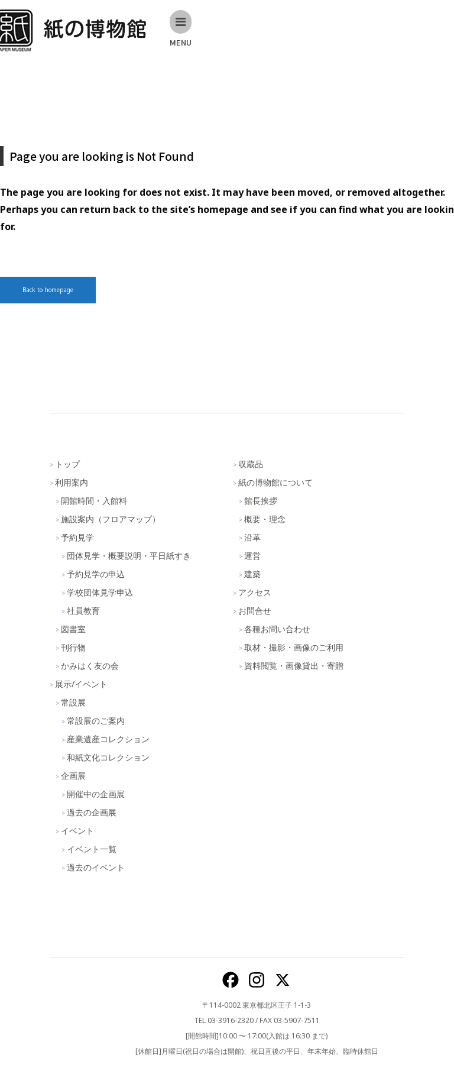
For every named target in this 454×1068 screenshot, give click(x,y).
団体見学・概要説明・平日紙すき (129, 555)
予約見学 (77, 537)
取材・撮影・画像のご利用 (293, 647)
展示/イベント (81, 684)
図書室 (73, 629)
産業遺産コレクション (108, 739)
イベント (77, 830)
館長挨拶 (260, 500)
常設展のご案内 (96, 720)
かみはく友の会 (90, 665)
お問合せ (254, 610)
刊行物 (73, 647)
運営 (252, 555)
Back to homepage (47, 290)
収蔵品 (250, 464)
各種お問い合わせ (277, 629)
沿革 (252, 537)
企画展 (73, 775)
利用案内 (71, 482)
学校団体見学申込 (100, 592)
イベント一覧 (91, 849)
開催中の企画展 (96, 794)
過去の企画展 (91, 812)
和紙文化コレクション (108, 757)
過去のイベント (96, 867)
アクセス (254, 592)
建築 (252, 574)
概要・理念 (265, 519)
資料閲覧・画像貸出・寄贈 (293, 665)
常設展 (73, 702)
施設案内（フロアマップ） (110, 519)
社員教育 (83, 610)
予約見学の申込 (96, 574)
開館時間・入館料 (94, 500)
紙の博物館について (275, 482)
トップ (67, 464)
